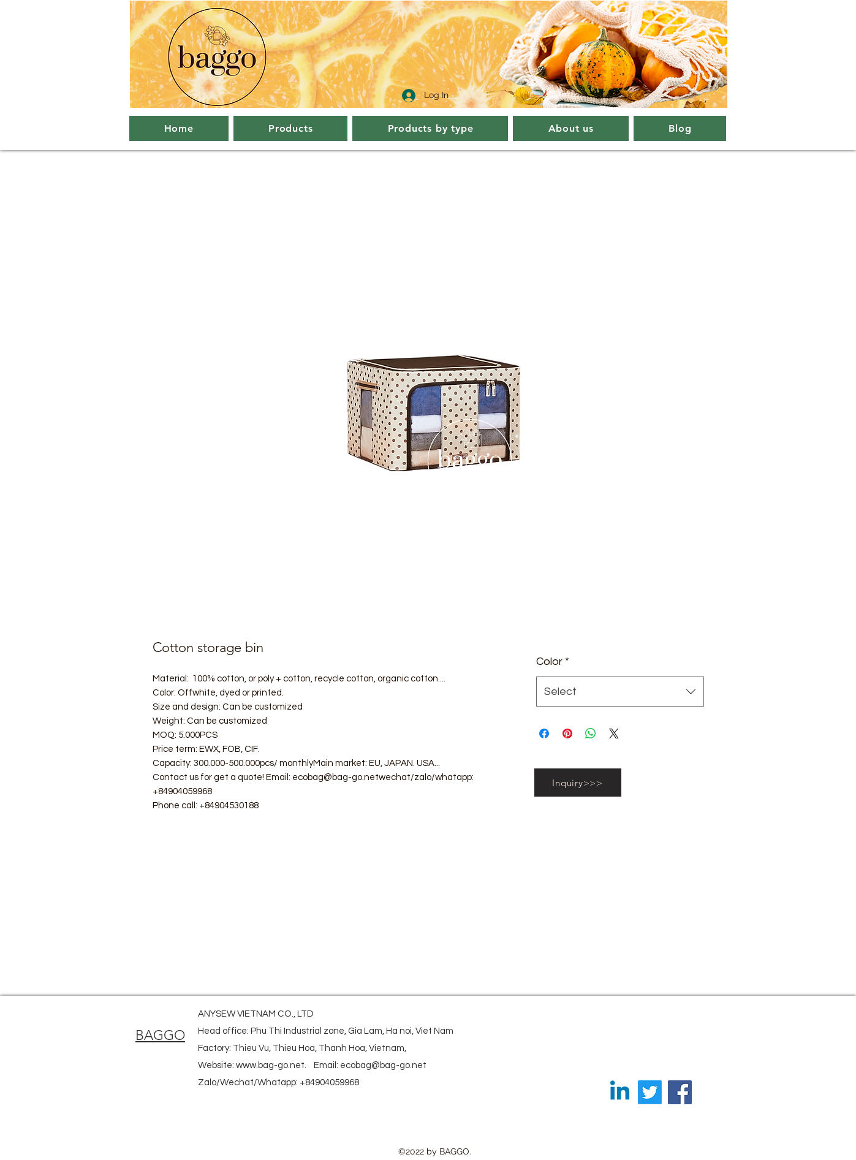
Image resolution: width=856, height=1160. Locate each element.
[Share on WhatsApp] (590, 733)
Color (552, 661)
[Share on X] (614, 733)
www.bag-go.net (270, 1065)
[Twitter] (650, 1092)
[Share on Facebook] (544, 733)
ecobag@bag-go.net (383, 1065)
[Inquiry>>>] (577, 782)
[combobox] (619, 692)
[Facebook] (680, 1092)
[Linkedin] (620, 1092)
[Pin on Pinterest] (567, 733)
